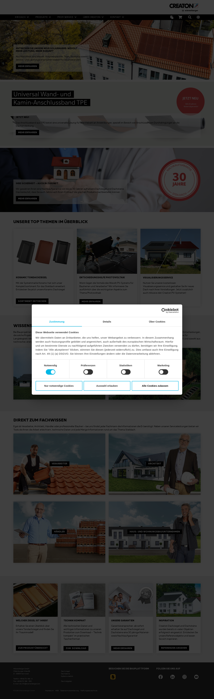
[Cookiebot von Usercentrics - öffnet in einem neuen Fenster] (164, 310)
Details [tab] (107, 321)
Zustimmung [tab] (57, 321)
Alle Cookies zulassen (155, 386)
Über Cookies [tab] (157, 321)
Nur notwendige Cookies (59, 386)
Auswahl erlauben (107, 386)
